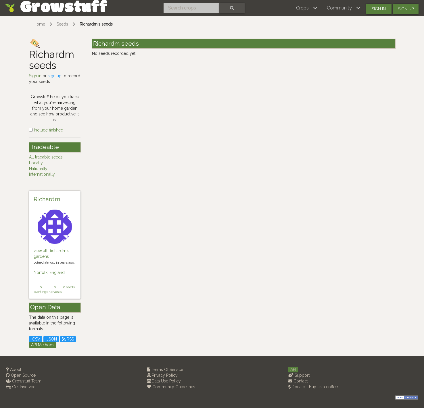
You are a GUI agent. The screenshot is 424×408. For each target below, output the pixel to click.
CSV (35, 339)
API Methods (42, 345)
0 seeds (69, 287)
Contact (298, 381)
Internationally (42, 174)
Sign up (406, 9)
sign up (55, 76)
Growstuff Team (23, 381)
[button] (306, 8)
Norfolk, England (49, 272)
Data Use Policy (164, 381)
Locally (36, 163)
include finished (46, 130)
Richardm (47, 199)
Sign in (379, 9)
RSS (68, 339)
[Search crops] (191, 8)
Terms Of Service (165, 369)
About (13, 369)
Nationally (38, 168)
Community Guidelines (171, 386)
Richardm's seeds (96, 24)
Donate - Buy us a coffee (313, 386)
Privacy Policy (162, 375)
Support (299, 375)
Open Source (21, 375)
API (293, 369)
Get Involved (21, 386)
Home (39, 24)
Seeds (62, 24)
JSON (51, 339)
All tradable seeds (46, 157)
